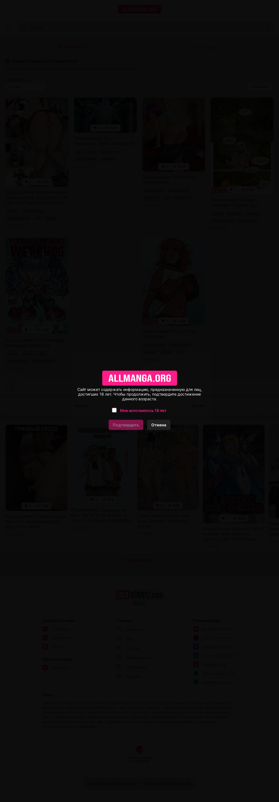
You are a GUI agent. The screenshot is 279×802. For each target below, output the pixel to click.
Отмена (158, 424)
